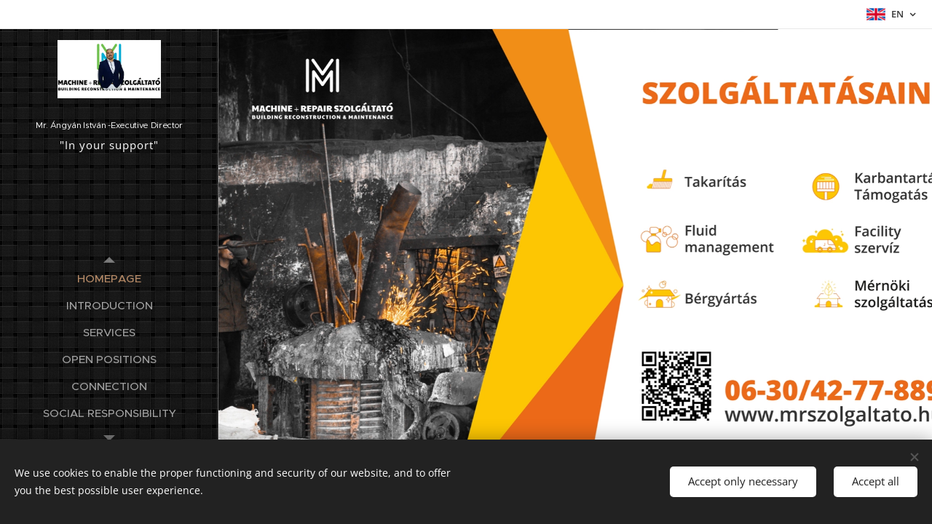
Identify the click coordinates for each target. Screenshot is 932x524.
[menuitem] (109, 278)
